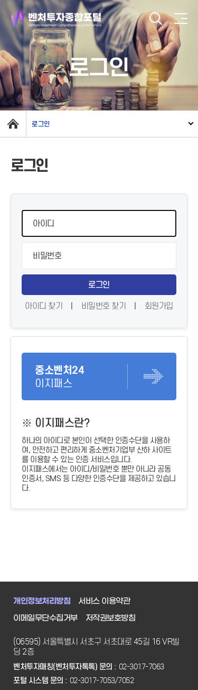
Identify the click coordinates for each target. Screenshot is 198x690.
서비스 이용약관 (104, 601)
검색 (156, 18)
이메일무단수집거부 (45, 618)
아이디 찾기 (43, 306)
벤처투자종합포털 (56, 19)
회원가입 (159, 306)
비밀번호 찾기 (103, 306)
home (13, 124)
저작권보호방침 (111, 618)
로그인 (41, 124)
